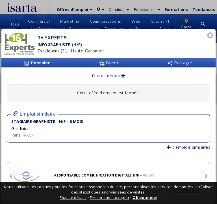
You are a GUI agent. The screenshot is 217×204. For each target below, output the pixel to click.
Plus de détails (108, 75)
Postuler (37, 63)
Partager (180, 62)
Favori (108, 62)
